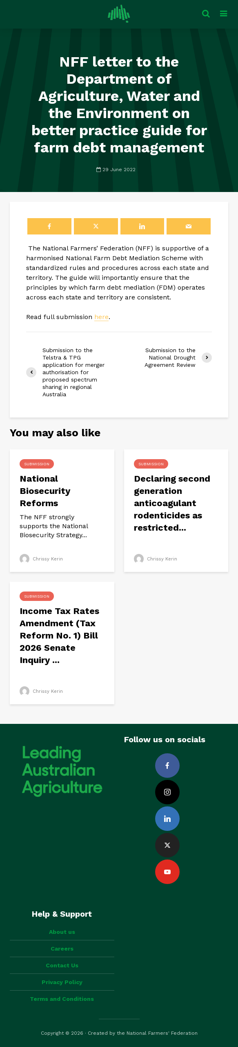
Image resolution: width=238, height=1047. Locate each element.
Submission (36, 464)
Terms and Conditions (62, 999)
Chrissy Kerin (42, 559)
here (101, 317)
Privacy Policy (62, 982)
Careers (62, 948)
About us (62, 932)
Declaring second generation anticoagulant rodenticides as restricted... (172, 503)
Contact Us (62, 965)
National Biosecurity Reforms (45, 490)
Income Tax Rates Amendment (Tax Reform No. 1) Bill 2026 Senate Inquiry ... (59, 635)
